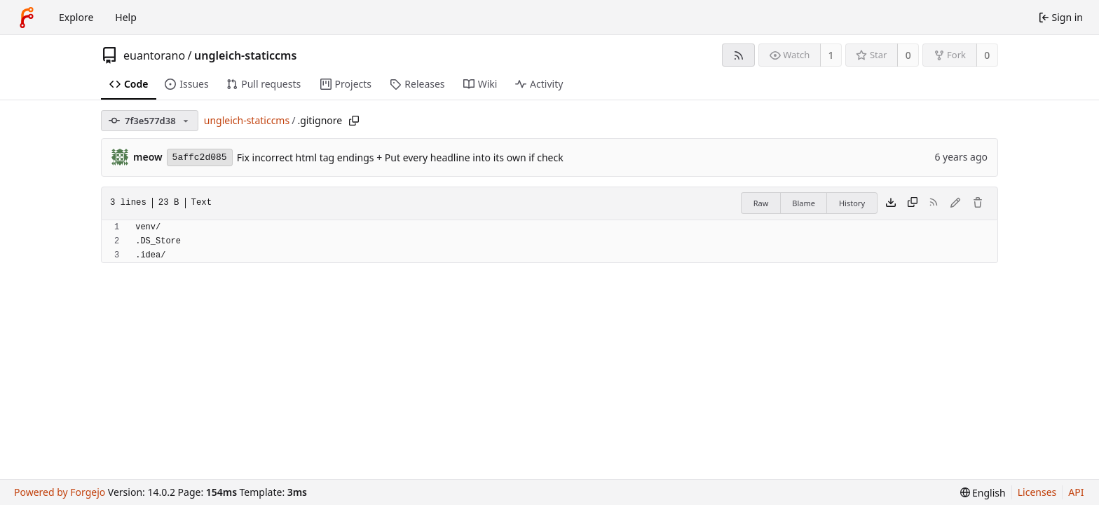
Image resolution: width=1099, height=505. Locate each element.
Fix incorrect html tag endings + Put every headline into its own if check (400, 157)
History (852, 203)
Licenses (1037, 492)
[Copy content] (912, 203)
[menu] (983, 492)
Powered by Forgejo (59, 492)
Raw (761, 203)
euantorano (154, 55)
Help (126, 17)
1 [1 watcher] (831, 55)
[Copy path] (354, 120)
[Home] (26, 17)
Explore (76, 17)
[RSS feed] (738, 55)
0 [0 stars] (908, 55)
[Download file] (891, 203)
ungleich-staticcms (245, 55)
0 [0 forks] (987, 55)
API (1076, 492)
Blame (803, 203)
